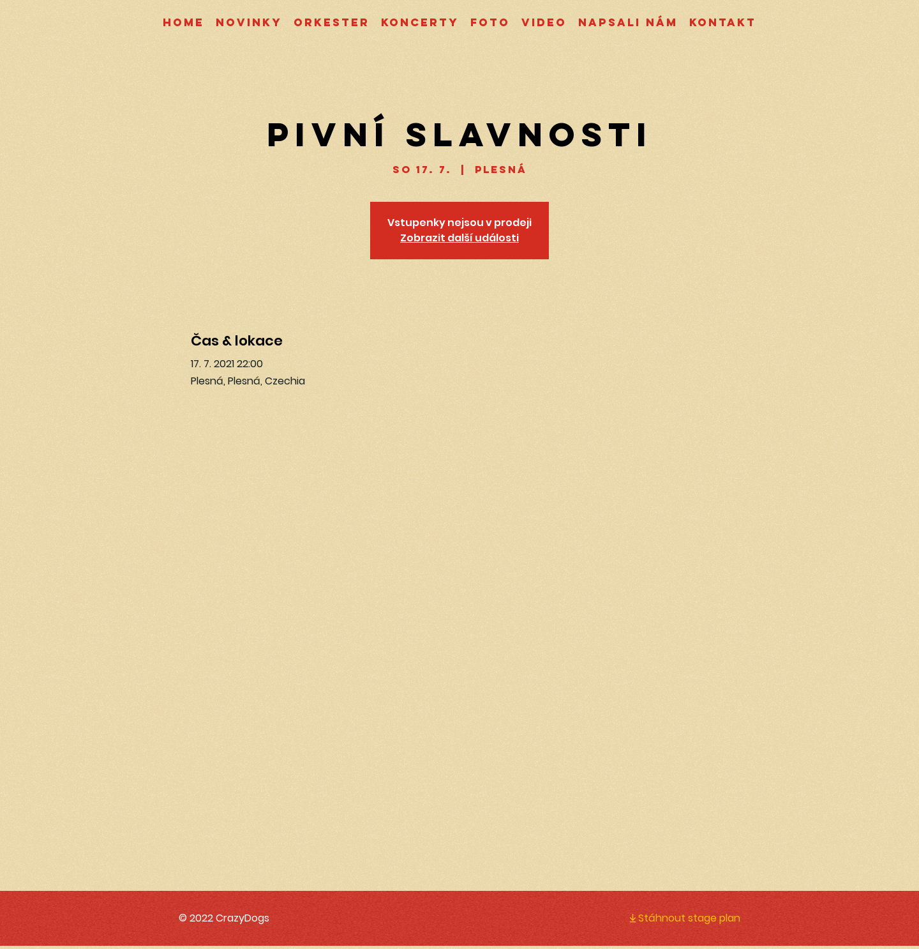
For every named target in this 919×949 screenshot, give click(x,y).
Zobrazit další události (459, 238)
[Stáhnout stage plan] (674, 917)
